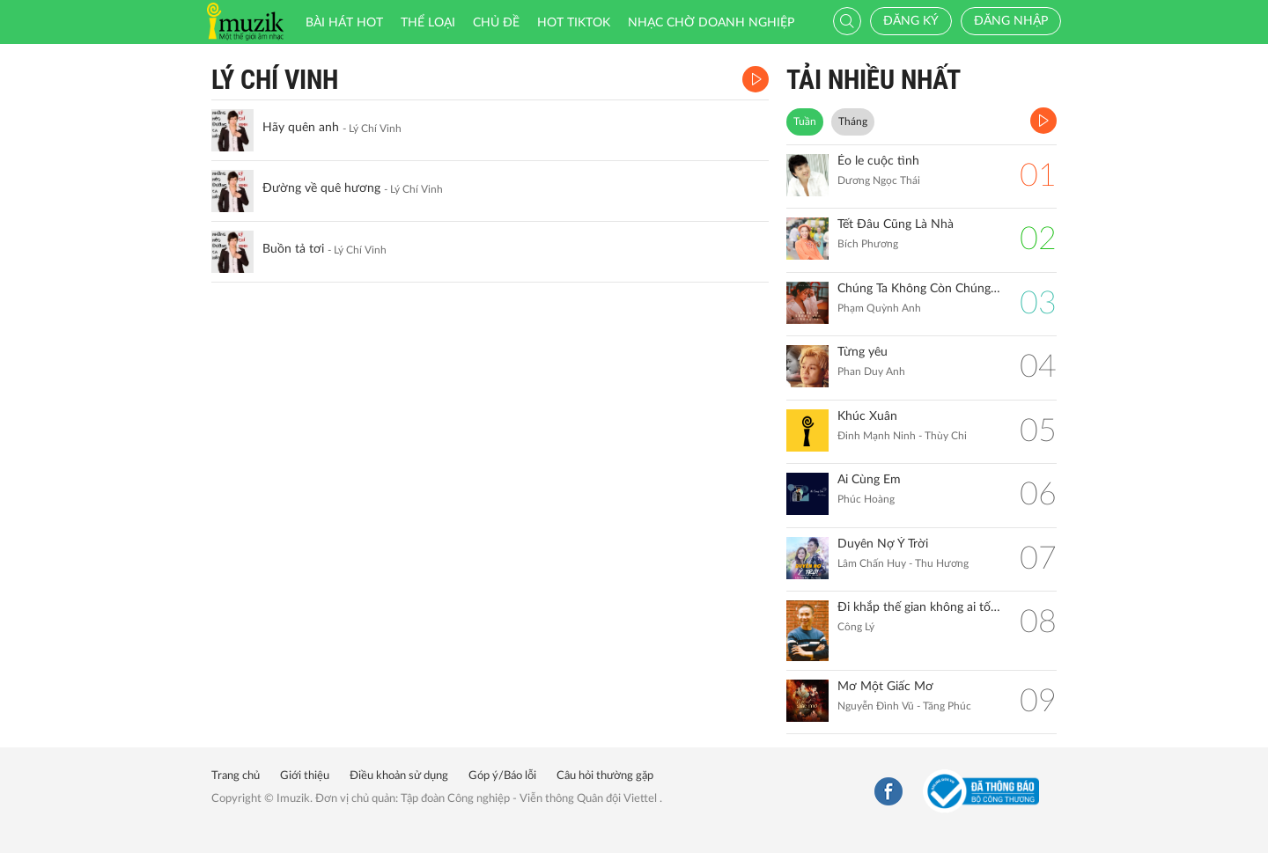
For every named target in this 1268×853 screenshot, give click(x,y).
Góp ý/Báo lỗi (502, 776)
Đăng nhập (1011, 21)
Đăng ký (911, 21)
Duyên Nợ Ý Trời (882, 544)
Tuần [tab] (804, 121)
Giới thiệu (304, 776)
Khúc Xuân (867, 416)
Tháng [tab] (852, 121)
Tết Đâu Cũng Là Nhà (895, 224)
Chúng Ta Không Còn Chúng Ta (919, 289)
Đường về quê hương (321, 188)
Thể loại (428, 23)
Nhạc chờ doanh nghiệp (711, 23)
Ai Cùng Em (869, 480)
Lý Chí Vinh (274, 79)
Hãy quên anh (300, 127)
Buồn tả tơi (293, 249)
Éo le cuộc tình (878, 161)
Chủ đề (496, 23)
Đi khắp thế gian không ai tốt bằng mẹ (919, 607)
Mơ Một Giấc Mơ (885, 686)
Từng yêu (862, 352)
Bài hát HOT (344, 23)
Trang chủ (235, 776)
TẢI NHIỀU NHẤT (873, 79)
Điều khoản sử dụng (399, 776)
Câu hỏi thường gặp (605, 776)
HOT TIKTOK (573, 23)
